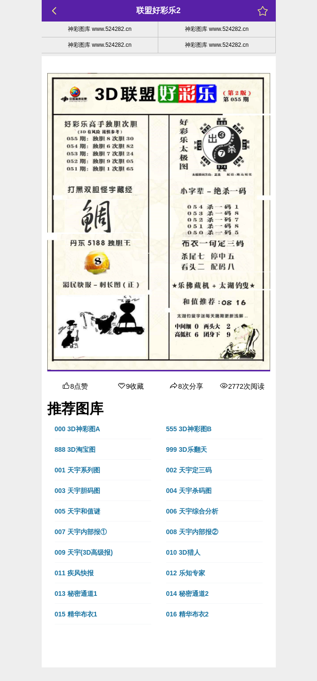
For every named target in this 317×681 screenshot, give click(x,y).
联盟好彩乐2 (158, 10)
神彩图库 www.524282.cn (100, 29)
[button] (103, 429)
